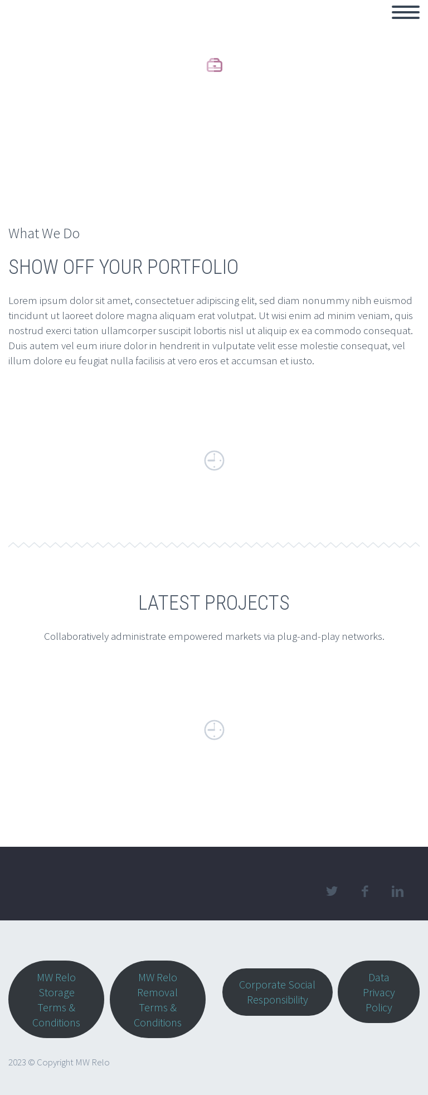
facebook (364, 891)
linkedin (397, 891)
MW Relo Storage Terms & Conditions (56, 999)
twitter (331, 891)
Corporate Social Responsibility (277, 991)
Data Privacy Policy (379, 992)
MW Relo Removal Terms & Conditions (158, 999)
